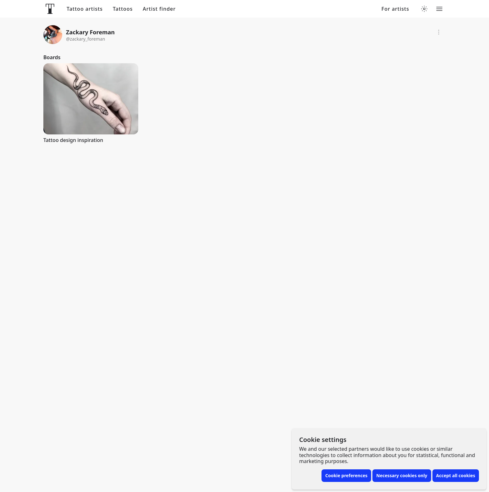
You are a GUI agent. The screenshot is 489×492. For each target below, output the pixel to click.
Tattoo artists (85, 9)
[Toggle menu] (439, 9)
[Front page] (50, 9)
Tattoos (123, 9)
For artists (395, 9)
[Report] (439, 32)
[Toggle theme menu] (424, 9)
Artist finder (159, 9)
